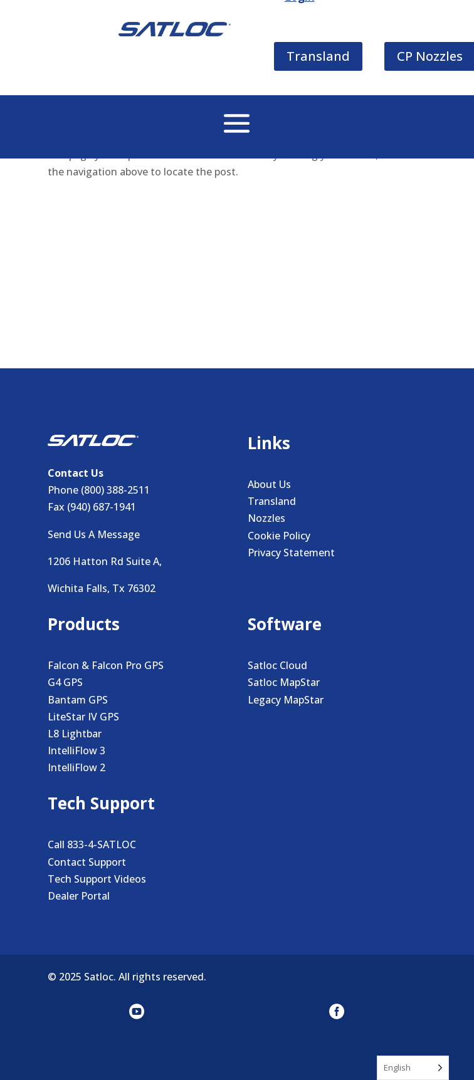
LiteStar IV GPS (83, 717)
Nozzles (266, 518)
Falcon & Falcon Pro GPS (106, 665)
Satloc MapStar (284, 682)
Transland (272, 501)
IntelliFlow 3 (76, 750)
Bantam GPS (78, 700)
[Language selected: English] (413, 1068)
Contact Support (87, 862)
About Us (269, 484)
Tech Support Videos (97, 879)
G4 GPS (65, 682)
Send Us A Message (94, 534)
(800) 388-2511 (115, 490)
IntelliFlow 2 (76, 767)
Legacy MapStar (286, 700)
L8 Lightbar (75, 733)
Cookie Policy (279, 536)
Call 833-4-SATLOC (92, 844)
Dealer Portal (79, 896)
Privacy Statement (291, 552)
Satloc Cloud (277, 665)
